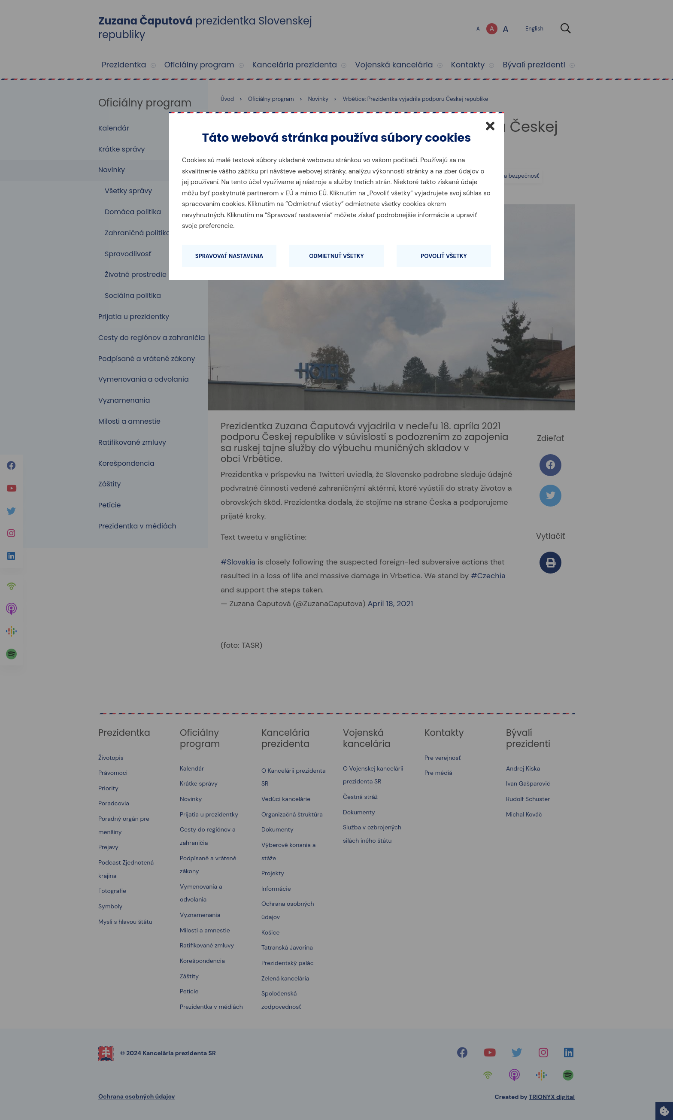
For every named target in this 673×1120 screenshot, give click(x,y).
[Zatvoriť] (490, 125)
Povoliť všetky (444, 256)
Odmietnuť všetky (336, 256)
